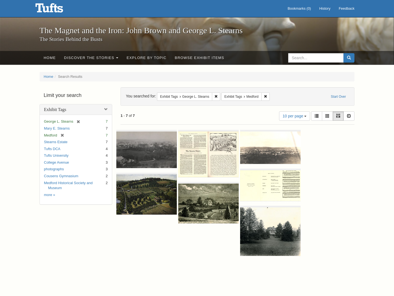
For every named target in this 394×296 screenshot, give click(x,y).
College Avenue (56, 162)
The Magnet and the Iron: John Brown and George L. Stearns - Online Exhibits (56, 10)
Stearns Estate (55, 142)
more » (49, 195)
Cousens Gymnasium (61, 176)
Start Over (338, 97)
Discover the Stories (91, 58)
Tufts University (56, 155)
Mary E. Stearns (57, 128)
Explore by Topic (146, 58)
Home (50, 58)
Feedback (346, 8)
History (324, 8)
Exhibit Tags (55, 109)
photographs (54, 169)
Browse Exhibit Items (199, 58)
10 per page (295, 116)
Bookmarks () (299, 8)
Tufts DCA (52, 149)
